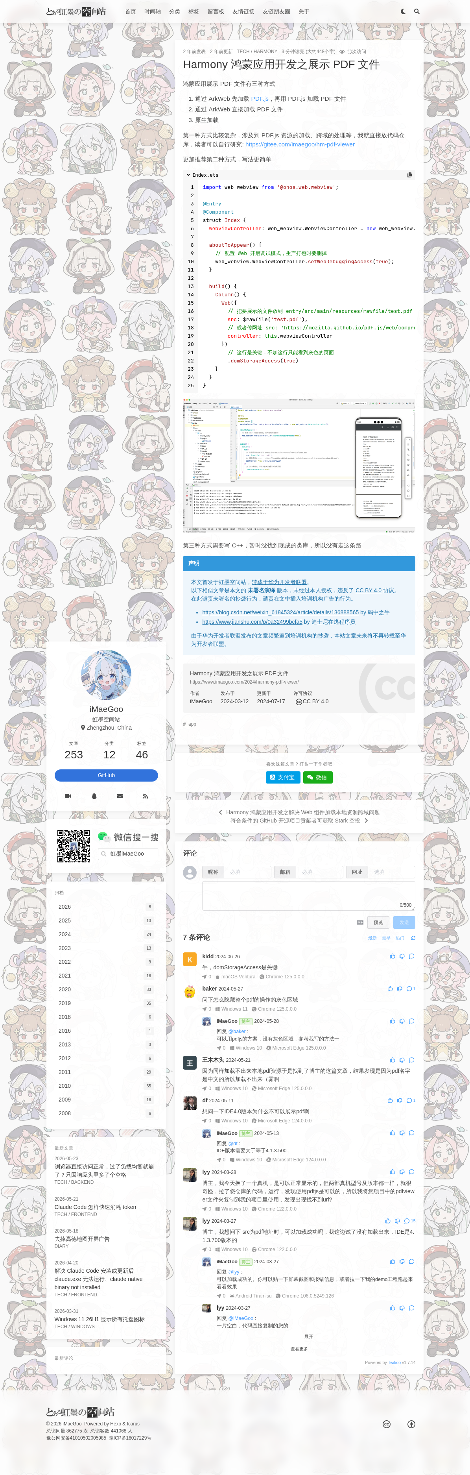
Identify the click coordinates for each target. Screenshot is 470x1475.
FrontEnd (84, 1214)
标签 (193, 11)
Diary (62, 1246)
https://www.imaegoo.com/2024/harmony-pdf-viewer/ (244, 682)
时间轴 (152, 11)
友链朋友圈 (276, 11)
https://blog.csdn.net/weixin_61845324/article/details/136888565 (280, 612)
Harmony (266, 51)
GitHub (106, 775)
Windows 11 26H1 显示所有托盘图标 (100, 1319)
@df (232, 1143)
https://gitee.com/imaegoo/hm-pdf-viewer (300, 144)
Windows (83, 1326)
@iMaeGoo (240, 1318)
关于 (304, 11)
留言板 (216, 11)
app (192, 724)
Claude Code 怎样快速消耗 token (95, 1207)
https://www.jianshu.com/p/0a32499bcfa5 (252, 622)
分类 (174, 11)
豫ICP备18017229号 (130, 1438)
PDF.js (260, 98)
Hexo (115, 1424)
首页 (130, 11)
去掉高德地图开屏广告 (82, 1239)
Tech (243, 51)
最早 (386, 938)
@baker (236, 1031)
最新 (372, 938)
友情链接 (243, 11)
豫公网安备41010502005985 (76, 1438)
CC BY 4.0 (369, 590)
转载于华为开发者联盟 (279, 582)
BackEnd (82, 1182)
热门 (400, 938)
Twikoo (394, 1362)
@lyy (233, 1272)
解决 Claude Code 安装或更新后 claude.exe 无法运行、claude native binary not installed (99, 1279)
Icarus (133, 1424)
